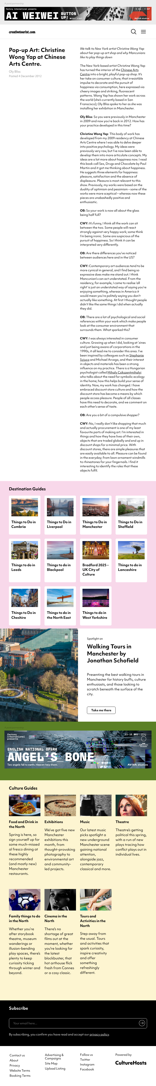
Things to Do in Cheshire (23, 615)
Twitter (85, 1059)
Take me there (101, 710)
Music (85, 821)
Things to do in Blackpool (59, 567)
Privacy (15, 1065)
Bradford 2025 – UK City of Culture (95, 570)
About (14, 1060)
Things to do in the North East (59, 615)
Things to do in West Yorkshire (94, 615)
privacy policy (99, 1034)
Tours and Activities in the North (93, 921)
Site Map (51, 1063)
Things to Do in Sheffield (130, 524)
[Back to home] (22, 31)
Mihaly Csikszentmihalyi (124, 372)
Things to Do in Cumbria (23, 524)
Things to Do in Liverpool (59, 524)
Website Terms (20, 1070)
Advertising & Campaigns (54, 1056)
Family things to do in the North (24, 918)
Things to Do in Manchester (94, 524)
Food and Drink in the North (23, 824)
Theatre (122, 821)
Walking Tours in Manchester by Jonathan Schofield (113, 653)
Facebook (87, 1069)
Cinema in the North (55, 918)
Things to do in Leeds (23, 567)
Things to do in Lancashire (130, 567)
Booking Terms (20, 1075)
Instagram (87, 1064)
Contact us (17, 1055)
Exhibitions (53, 821)
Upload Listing (55, 1068)
